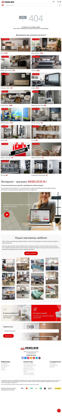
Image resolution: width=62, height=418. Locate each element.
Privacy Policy (25, 384)
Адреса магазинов (31, 253)
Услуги (3, 368)
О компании (4, 364)
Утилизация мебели (29, 364)
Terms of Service (33, 384)
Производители (5, 365)
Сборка (25, 371)
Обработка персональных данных (8, 388)
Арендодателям (54, 365)
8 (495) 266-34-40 (31, 355)
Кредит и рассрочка (29, 370)
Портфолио (4, 367)
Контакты (3, 370)
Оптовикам (53, 364)
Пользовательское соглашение (7, 389)
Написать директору (29, 374)
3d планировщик (28, 367)
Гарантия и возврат (29, 373)
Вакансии (52, 367)
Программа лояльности (30, 365)
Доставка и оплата (28, 368)
